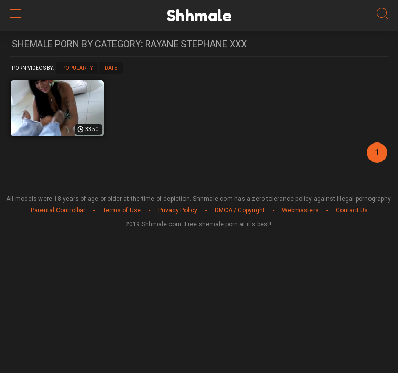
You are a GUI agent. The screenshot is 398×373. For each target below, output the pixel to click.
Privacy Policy (177, 210)
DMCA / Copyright (240, 210)
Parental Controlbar (58, 210)
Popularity (77, 68)
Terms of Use (122, 210)
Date (111, 68)
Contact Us (352, 210)
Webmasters (300, 210)
